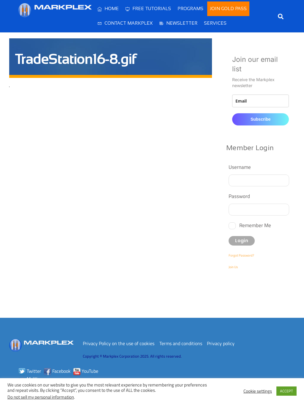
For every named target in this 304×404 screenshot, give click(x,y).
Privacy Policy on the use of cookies (118, 343)
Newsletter (178, 23)
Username (240, 167)
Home (108, 8)
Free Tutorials (148, 8)
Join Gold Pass (228, 8)
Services (215, 23)
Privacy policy (221, 343)
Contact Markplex (125, 23)
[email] (260, 101)
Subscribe (261, 119)
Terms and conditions (180, 343)
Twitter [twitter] (29, 371)
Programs (190, 8)
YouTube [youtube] (85, 371)
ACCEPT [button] (286, 391)
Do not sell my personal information (40, 397)
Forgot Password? (241, 255)
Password (239, 196)
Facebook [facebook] (57, 371)
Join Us (233, 267)
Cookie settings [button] (257, 391)
